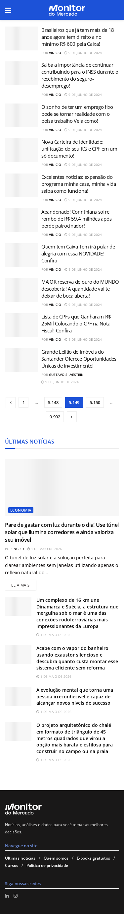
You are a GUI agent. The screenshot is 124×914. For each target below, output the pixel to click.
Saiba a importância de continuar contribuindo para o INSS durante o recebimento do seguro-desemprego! (79, 75)
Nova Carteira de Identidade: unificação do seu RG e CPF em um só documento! (79, 148)
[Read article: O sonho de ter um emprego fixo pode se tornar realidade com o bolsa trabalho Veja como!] (21, 115)
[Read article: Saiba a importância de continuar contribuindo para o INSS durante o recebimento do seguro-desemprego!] (21, 73)
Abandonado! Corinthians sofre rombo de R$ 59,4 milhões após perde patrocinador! (76, 218)
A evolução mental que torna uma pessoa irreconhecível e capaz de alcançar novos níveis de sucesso (74, 696)
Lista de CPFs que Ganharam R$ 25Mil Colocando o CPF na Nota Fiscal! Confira (76, 323)
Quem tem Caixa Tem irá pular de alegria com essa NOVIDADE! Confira (78, 253)
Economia (20, 510)
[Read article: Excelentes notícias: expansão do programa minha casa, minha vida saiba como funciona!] (21, 185)
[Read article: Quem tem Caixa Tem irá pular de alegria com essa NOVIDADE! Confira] (21, 255)
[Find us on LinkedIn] (7, 895)
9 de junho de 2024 (83, 52)
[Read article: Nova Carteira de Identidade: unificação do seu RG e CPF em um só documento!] (21, 150)
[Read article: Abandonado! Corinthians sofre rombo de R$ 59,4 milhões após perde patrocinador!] (21, 220)
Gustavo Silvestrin (66, 374)
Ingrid (18, 548)
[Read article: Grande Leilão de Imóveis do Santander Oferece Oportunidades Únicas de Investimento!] (21, 360)
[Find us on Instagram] (16, 895)
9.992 (55, 417)
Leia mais (23, 584)
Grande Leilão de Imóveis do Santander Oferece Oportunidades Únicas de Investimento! (78, 358)
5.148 (53, 402)
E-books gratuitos (93, 858)
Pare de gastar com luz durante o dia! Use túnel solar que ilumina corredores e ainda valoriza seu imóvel (62, 532)
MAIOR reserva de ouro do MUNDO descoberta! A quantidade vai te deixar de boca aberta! (80, 288)
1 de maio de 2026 (44, 548)
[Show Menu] (8, 10)
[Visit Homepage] (67, 10)
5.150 (95, 402)
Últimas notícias (20, 858)
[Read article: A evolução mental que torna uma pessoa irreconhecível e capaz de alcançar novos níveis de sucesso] (18, 696)
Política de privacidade (47, 865)
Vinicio (55, 52)
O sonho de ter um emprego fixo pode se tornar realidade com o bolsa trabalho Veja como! (77, 114)
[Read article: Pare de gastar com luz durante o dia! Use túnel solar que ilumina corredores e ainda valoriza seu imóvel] (62, 487)
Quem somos (56, 858)
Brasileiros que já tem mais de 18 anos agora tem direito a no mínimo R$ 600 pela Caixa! (77, 37)
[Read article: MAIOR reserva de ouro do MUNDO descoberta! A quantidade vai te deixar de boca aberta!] (21, 290)
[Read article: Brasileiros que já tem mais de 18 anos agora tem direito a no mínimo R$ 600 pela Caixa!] (21, 38)
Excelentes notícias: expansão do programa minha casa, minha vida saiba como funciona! (78, 184)
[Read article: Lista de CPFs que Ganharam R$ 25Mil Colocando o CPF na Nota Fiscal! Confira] (21, 325)
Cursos (11, 865)
